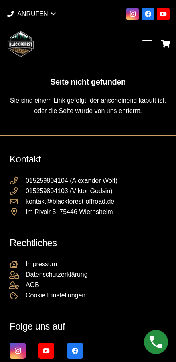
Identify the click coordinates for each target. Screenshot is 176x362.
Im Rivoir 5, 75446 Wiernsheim (69, 211)
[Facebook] (148, 14)
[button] (31, 14)
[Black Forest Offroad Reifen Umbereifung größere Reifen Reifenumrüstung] (20, 44)
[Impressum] (18, 264)
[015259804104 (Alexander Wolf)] (18, 180)
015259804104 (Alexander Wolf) (71, 180)
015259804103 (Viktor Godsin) (69, 191)
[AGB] (18, 285)
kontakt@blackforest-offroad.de (70, 201)
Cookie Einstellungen (55, 295)
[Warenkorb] (166, 44)
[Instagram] (132, 14)
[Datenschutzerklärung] (18, 275)
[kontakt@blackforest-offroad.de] (18, 201)
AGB (32, 284)
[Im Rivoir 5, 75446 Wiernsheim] (18, 212)
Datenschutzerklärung (57, 274)
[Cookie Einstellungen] (18, 295)
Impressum (41, 264)
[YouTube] (163, 14)
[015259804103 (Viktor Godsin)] (18, 191)
